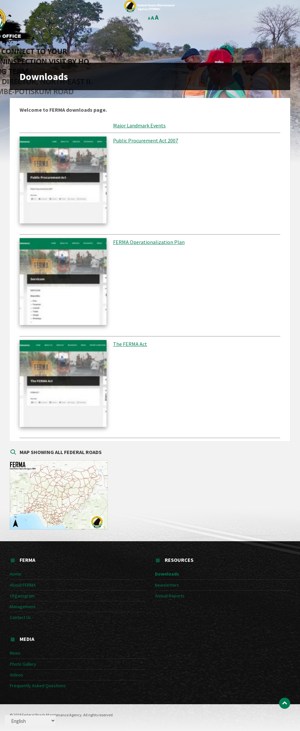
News (15, 653)
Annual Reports (170, 596)
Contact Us (20, 617)
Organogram (22, 596)
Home (15, 574)
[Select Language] (30, 720)
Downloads (167, 574)
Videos (16, 675)
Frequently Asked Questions (38, 686)
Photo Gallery (23, 664)
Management (22, 606)
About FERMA (23, 585)
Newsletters (167, 585)
